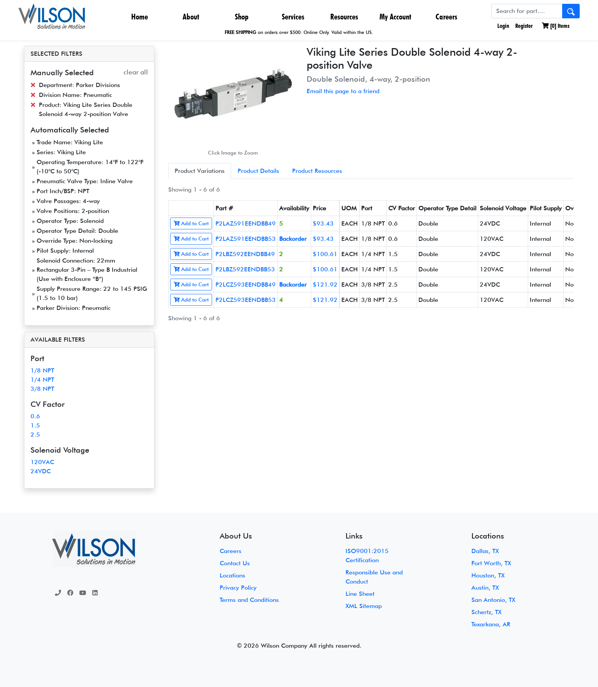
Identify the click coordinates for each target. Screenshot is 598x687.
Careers (446, 16)
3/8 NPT (42, 388)
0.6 (35, 416)
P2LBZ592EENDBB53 (245, 269)
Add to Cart (191, 223)
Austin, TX (485, 587)
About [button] (191, 16)
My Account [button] (395, 16)
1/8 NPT (42, 370)
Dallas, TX (485, 551)
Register (524, 25)
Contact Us (235, 563)
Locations (232, 575)
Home (139, 16)
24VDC (41, 471)
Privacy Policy (238, 587)
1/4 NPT (42, 379)
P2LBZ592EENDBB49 (245, 254)
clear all (136, 72)
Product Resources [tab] (317, 170)
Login (502, 25)
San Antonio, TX (493, 599)
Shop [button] (242, 16)
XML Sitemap (364, 606)
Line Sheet (360, 593)
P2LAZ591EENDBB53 (245, 238)
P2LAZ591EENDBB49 (245, 223)
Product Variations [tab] (200, 170)
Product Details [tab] (258, 170)
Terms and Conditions (249, 599)
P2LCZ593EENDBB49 (245, 284)
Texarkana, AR (490, 624)
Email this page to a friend (343, 91)
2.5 (35, 434)
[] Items (555, 25)
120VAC (42, 462)
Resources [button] (344, 16)
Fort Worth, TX (491, 563)
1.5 (35, 425)
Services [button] (293, 16)
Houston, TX (488, 575)
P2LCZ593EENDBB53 (245, 299)
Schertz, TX (486, 612)
